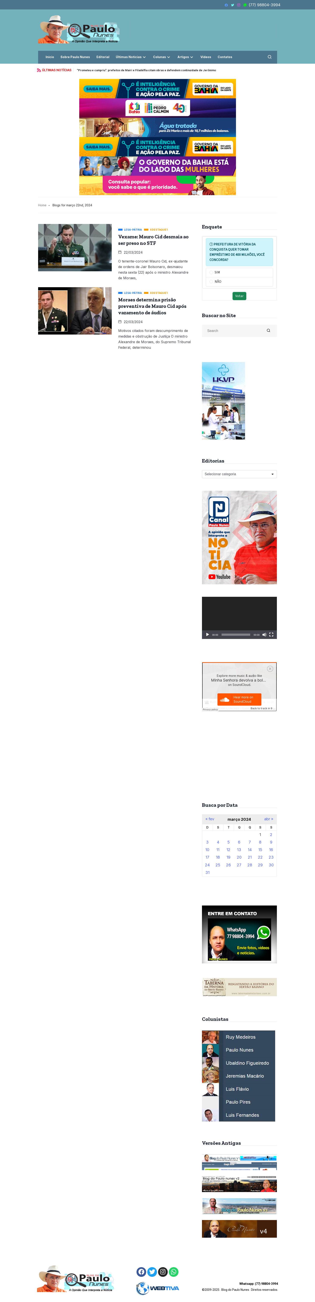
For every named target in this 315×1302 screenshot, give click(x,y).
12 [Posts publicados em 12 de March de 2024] (228, 849)
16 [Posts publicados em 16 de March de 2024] (271, 849)
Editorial (102, 57)
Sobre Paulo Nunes (75, 57)
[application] (239, 618)
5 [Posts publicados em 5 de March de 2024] (228, 842)
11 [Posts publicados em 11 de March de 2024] (217, 849)
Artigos (185, 57)
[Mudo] (264, 634)
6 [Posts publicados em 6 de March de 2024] (239, 842)
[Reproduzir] (207, 634)
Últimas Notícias (131, 57)
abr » (268, 819)
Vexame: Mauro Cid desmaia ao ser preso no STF (153, 240)
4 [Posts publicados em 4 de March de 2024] (218, 842)
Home (42, 205)
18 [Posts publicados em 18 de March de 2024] (218, 857)
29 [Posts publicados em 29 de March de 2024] (260, 865)
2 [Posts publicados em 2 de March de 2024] (271, 834)
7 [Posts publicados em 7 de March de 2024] (250, 842)
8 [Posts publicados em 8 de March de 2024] (260, 842)
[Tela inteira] (271, 634)
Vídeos (205, 57)
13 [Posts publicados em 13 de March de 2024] (239, 849)
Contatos (225, 57)
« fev (209, 819)
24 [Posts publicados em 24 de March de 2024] (207, 865)
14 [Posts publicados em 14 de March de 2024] (250, 849)
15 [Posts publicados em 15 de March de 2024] (260, 849)
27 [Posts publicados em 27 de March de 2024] (239, 865)
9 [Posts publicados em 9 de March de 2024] (271, 842)
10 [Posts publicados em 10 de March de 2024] (207, 849)
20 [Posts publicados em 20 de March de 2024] (239, 857)
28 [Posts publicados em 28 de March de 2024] (249, 865)
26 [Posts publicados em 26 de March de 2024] (228, 865)
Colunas (162, 57)
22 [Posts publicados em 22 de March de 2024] (260, 857)
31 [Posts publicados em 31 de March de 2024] (207, 872)
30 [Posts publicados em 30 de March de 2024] (271, 865)
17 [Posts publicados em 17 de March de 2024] (207, 857)
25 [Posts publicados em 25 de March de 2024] (218, 865)
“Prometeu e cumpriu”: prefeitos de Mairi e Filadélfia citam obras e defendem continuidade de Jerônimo (146, 70)
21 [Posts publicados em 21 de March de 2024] (250, 857)
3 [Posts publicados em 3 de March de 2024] (207, 842)
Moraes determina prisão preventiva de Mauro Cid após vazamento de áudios (152, 306)
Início (50, 57)
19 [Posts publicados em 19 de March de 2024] (228, 857)
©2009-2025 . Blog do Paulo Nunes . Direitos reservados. (240, 1286)
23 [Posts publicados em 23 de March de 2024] (271, 857)
